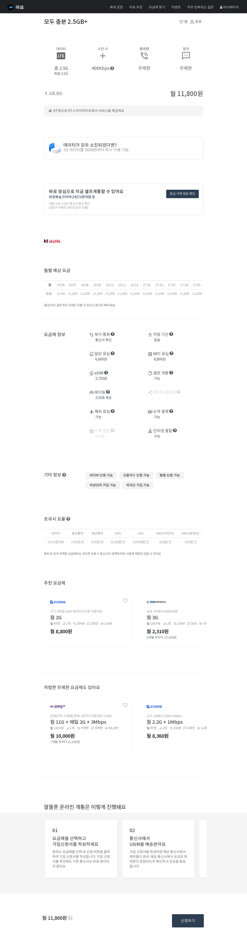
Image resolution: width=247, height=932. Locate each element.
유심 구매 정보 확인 (182, 194)
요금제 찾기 (157, 7)
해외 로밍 (116, 7)
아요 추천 (136, 7)
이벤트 (176, 7)
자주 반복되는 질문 (200, 7)
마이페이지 (229, 7)
